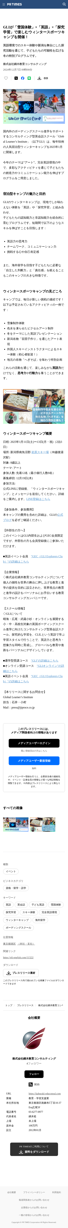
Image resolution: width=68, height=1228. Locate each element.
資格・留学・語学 (16, 888)
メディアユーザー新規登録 (34, 760)
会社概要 (11, 1192)
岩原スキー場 (40, 452)
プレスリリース (25, 1005)
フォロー (34, 1074)
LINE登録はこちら (38, 499)
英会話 (21, 904)
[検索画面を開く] (64, 4)
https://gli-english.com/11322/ (18, 957)
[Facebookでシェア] (23, 78)
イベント (11, 871)
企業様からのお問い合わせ (34, 1207)
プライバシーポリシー (34, 1192)
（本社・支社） (26, 943)
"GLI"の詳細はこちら (45, 660)
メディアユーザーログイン (34, 743)
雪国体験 (56, 904)
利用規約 (56, 1192)
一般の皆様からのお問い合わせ (34, 1215)
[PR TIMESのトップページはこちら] (14, 4)
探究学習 (11, 912)
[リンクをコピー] (46, 78)
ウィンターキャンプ (17, 920)
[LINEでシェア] (29, 78)
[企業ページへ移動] (34, 1039)
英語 (8, 904)
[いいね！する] (6, 78)
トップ (8, 1005)
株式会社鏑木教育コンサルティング (34, 1058)
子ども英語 (38, 904)
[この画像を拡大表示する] (15, 824)
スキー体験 (28, 912)
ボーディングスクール (18, 927)
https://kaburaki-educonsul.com (45, 1093)
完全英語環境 (49, 912)
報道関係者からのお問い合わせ (34, 1199)
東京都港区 (9, 943)
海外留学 (40, 920)
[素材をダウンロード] (39, 78)
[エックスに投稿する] (16, 78)
